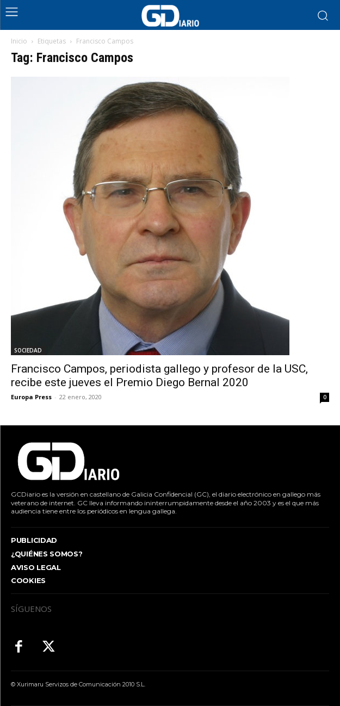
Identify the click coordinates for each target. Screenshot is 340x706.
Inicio (19, 41)
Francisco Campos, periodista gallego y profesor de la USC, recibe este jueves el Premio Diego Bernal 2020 (159, 375)
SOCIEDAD (28, 350)
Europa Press (31, 397)
